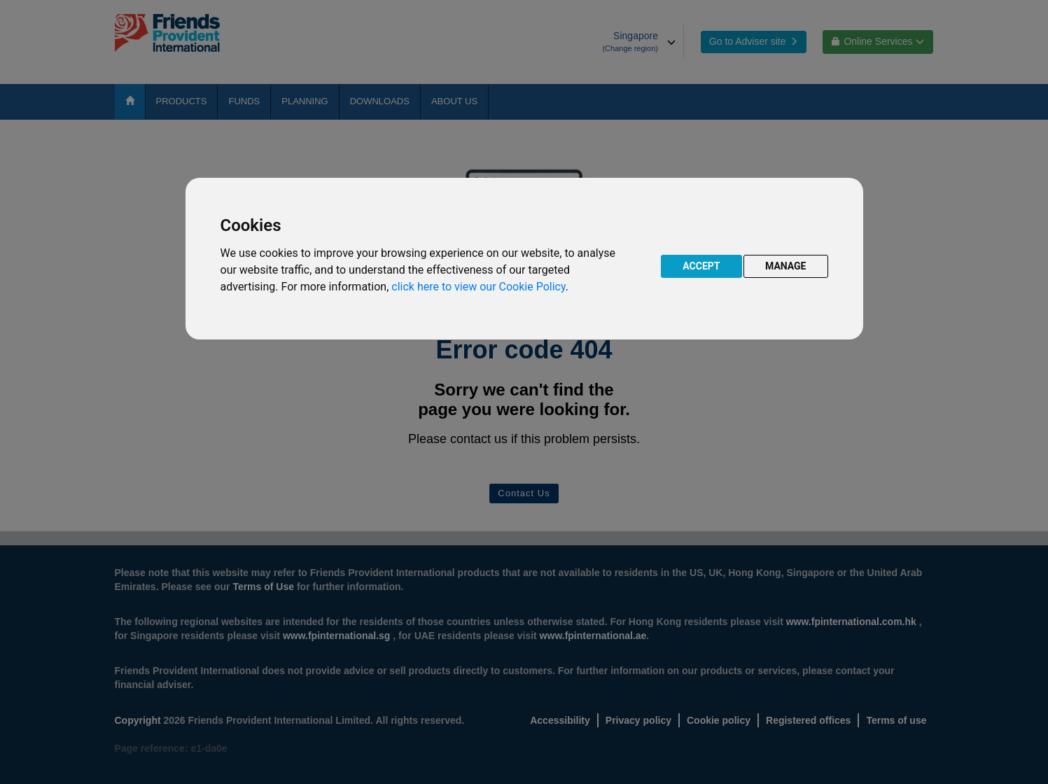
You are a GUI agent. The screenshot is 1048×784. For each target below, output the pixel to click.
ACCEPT (701, 266)
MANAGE (785, 266)
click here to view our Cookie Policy (478, 286)
